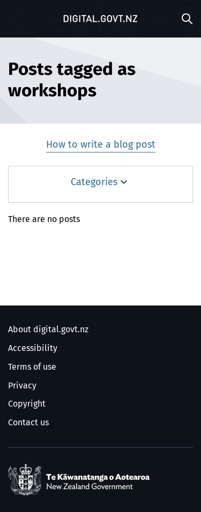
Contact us (28, 422)
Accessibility (32, 348)
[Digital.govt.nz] (100, 19)
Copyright (27, 404)
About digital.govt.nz (48, 329)
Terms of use (32, 367)
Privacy (22, 385)
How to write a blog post (100, 145)
